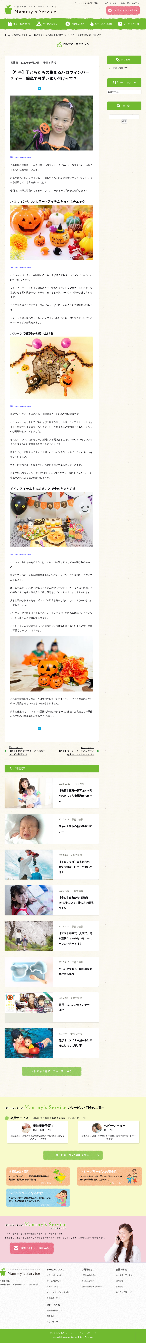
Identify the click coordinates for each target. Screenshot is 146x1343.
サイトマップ (52, 1322)
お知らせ (119, 1286)
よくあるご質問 (87, 1281)
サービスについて (54, 1281)
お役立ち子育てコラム (21, 35)
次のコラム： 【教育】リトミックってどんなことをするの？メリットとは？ (76, 751)
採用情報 (119, 1281)
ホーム (7, 35)
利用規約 (50, 1316)
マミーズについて (54, 1275)
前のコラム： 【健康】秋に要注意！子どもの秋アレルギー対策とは (27, 751)
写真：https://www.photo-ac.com (21, 157)
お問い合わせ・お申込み (91, 1286)
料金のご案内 (52, 1286)
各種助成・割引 (53, 1298)
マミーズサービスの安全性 (58, 1292)
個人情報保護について (56, 1310)
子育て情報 (49, 62)
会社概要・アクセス (124, 1275)
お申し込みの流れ (88, 1275)
